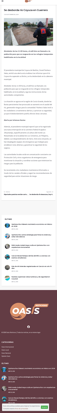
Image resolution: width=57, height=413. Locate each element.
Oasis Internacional (8, 347)
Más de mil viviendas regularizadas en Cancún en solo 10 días (32, 267)
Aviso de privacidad (21, 409)
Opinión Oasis (6, 356)
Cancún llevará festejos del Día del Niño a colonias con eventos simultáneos (31, 257)
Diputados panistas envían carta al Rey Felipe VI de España (16, 194)
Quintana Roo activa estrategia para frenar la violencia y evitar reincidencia (31, 236)
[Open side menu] (2, 1)
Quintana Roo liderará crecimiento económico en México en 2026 (32, 225)
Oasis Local (5, 350)
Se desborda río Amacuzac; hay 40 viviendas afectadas (41, 194)
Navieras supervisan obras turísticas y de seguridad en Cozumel (31, 278)
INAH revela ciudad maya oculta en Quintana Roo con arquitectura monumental (30, 246)
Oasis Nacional (6, 353)
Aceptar (44, 407)
